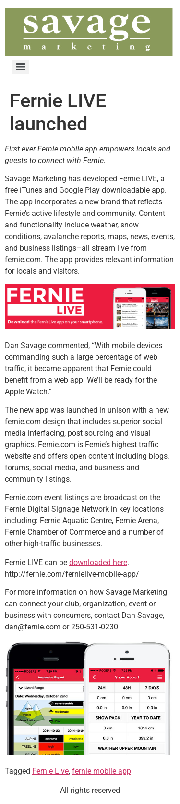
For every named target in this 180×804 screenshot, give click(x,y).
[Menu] (20, 67)
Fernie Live (50, 771)
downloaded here (98, 562)
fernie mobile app (101, 771)
